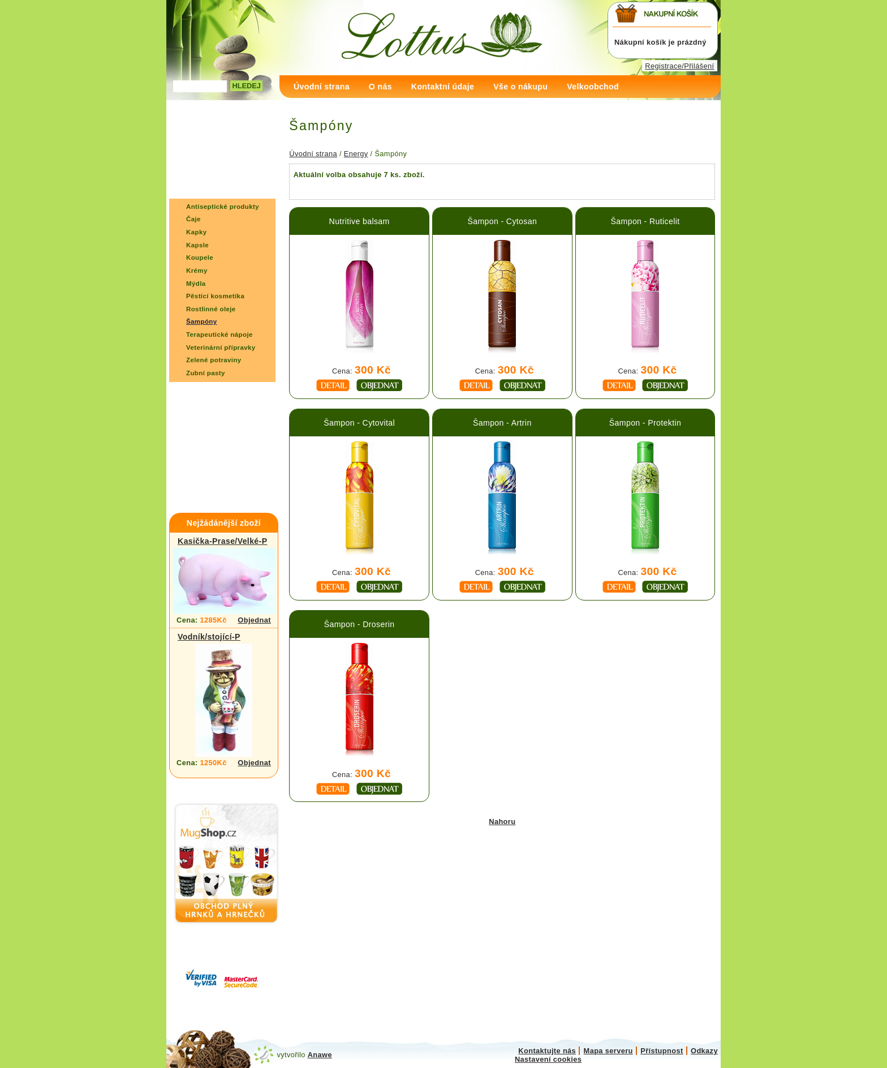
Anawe (320, 1054)
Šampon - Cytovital (359, 422)
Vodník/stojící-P (209, 636)
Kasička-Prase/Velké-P (222, 541)
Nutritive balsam (359, 221)
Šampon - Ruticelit (645, 221)
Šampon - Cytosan (502, 221)
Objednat (254, 620)
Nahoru (502, 821)
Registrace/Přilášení (679, 66)
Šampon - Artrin (502, 422)
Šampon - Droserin (359, 624)
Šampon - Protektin (645, 422)
